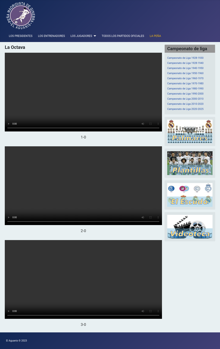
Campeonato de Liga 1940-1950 (185, 68)
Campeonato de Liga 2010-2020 (185, 103)
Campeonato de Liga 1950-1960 (185, 73)
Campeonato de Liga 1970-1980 (185, 83)
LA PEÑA (155, 36)
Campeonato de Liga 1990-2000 (185, 93)
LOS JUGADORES (81, 36)
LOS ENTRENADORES (51, 36)
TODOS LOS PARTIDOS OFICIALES (123, 36)
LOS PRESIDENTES (21, 36)
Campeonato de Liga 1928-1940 (185, 63)
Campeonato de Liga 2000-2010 (185, 98)
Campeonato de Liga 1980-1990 (185, 88)
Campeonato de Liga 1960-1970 (185, 78)
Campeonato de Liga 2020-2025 (185, 109)
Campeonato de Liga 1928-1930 (185, 57)
